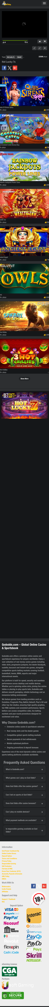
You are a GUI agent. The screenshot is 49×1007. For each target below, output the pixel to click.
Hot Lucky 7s (10, 57)
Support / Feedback (8, 899)
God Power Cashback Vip (10, 851)
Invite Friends (6, 889)
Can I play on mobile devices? (18, 812)
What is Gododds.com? (15, 769)
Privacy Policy (6, 861)
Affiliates (5, 892)
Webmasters (6, 886)
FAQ (3, 902)
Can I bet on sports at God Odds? (19, 795)
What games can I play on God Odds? (21, 778)
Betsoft (19, 57)
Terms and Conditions (9, 858)
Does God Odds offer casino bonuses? (21, 803)
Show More (24, 379)
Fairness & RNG (7, 869)
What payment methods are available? (21, 820)
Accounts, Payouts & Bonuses (12, 874)
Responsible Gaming (9, 864)
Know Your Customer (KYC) (11, 871)
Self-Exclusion (7, 866)
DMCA (4, 879)
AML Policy (5, 876)
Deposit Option (7, 856)
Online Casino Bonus (9, 853)
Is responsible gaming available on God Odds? (21, 830)
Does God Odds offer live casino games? (22, 786)
